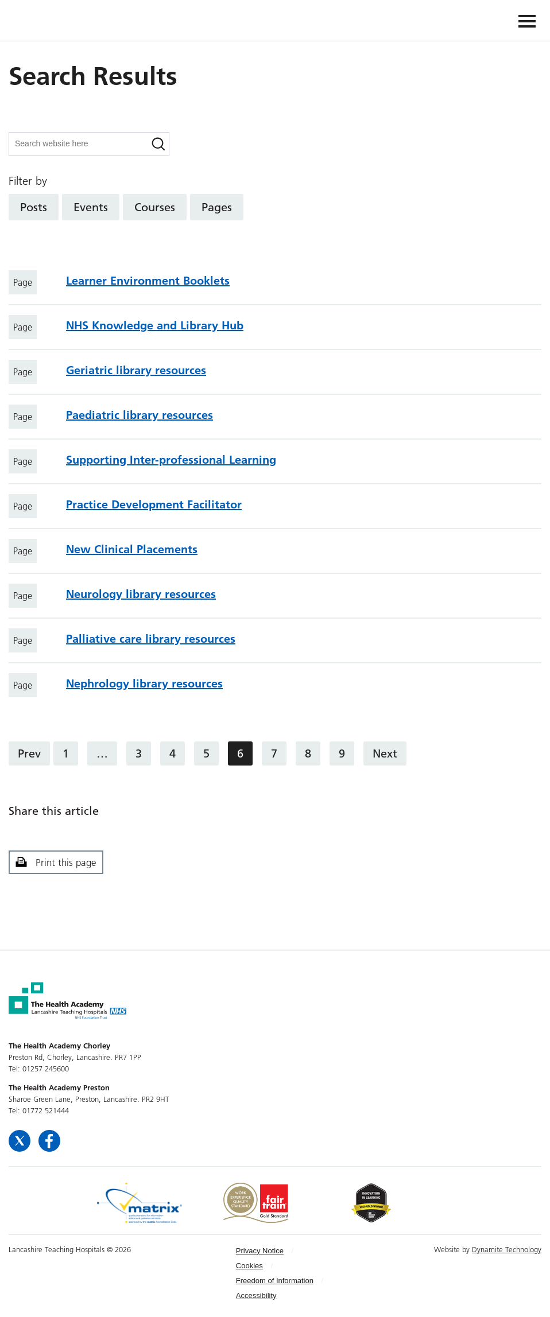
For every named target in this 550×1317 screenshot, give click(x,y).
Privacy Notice (260, 1250)
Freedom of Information (274, 1280)
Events (90, 207)
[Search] (158, 144)
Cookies (249, 1265)
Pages (217, 207)
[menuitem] (282, 1251)
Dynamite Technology (506, 1249)
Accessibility (256, 1295)
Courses (154, 207)
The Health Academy (36, 20)
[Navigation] (527, 20)
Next (385, 753)
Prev (29, 753)
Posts (33, 207)
